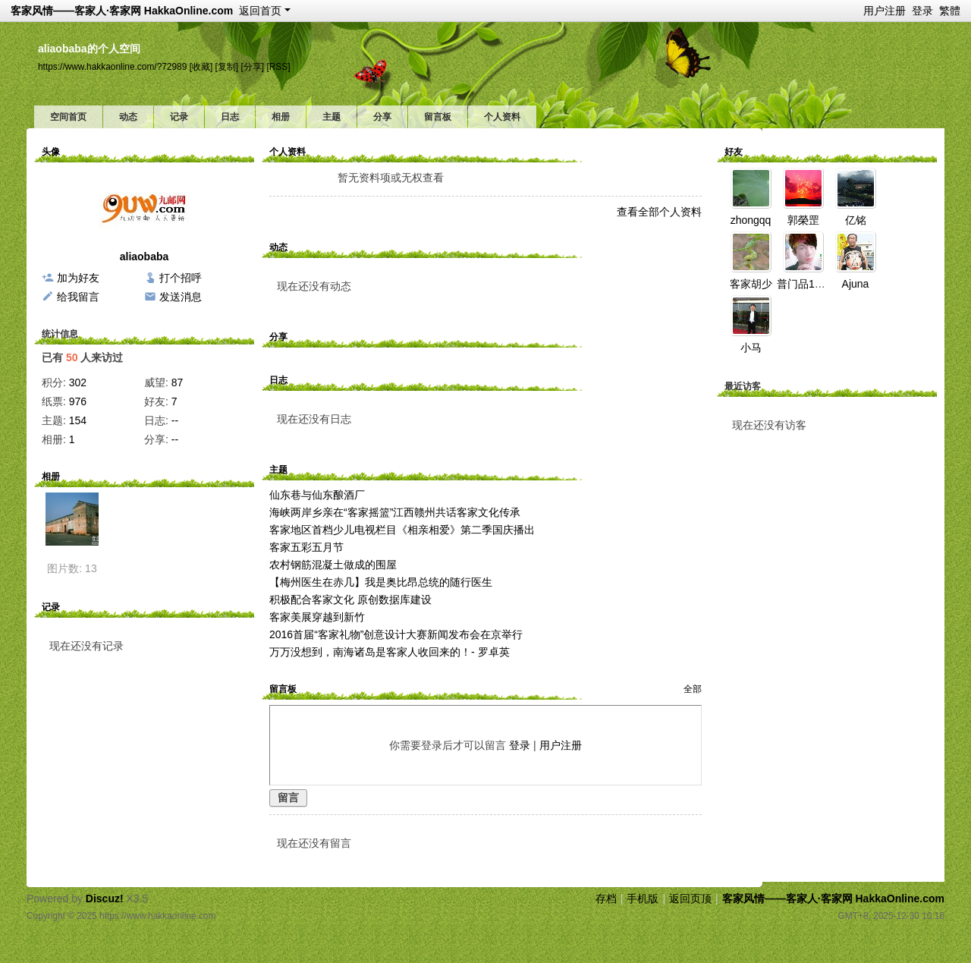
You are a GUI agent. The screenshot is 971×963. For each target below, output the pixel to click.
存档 (606, 898)
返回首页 (260, 11)
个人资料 (502, 117)
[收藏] (201, 66)
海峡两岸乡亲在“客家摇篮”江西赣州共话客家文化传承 (394, 512)
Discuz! (105, 898)
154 (77, 420)
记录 (179, 117)
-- (174, 420)
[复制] (227, 66)
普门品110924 (810, 284)
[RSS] (278, 66)
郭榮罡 (803, 220)
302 (77, 382)
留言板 (437, 117)
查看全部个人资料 (659, 212)
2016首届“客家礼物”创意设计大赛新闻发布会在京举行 (396, 634)
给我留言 (78, 297)
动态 (128, 117)
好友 (733, 151)
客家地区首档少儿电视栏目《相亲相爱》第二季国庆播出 (402, 530)
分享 (382, 117)
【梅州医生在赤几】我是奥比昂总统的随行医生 (380, 582)
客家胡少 (751, 284)
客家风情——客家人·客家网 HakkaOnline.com (122, 11)
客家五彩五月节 (306, 547)
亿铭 (855, 220)
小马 (751, 347)
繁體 (949, 11)
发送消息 (180, 297)
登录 (922, 11)
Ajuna (855, 284)
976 (77, 401)
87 (177, 382)
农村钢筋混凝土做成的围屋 (333, 565)
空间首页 (68, 117)
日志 (230, 117)
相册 (281, 117)
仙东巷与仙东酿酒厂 (317, 495)
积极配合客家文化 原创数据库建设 (350, 599)
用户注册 (884, 11)
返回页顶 (690, 898)
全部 (692, 689)
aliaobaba (144, 256)
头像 (51, 151)
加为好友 (78, 278)
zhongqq (751, 220)
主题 (331, 117)
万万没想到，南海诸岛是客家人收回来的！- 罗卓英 (389, 652)
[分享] (252, 66)
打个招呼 (180, 278)
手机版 (642, 898)
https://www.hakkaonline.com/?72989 (112, 66)
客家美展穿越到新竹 (317, 617)
